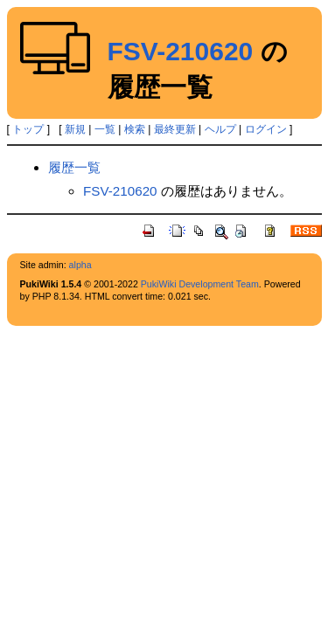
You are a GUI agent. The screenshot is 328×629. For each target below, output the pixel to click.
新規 (75, 129)
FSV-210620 (181, 51)
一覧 (104, 129)
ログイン (266, 129)
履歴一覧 (74, 167)
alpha (80, 264)
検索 (134, 129)
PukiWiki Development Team (200, 284)
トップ (28, 129)
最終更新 (175, 129)
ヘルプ (220, 129)
